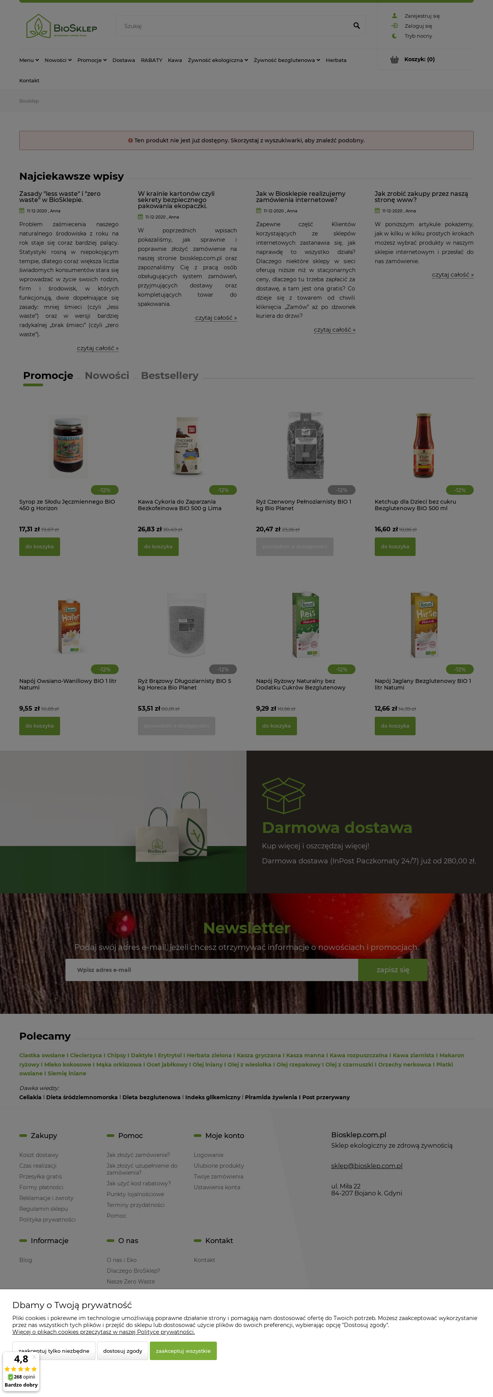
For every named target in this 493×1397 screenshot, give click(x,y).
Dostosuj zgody (122, 1351)
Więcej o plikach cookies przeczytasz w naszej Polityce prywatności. (103, 1332)
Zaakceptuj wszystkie (183, 1351)
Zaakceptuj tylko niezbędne (53, 1351)
